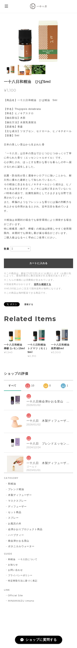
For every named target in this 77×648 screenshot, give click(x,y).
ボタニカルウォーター (21, 546)
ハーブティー (16, 535)
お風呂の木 (14, 523)
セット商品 (14, 512)
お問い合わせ (15, 570)
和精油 (12, 483)
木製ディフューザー (20, 494)
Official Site (15, 595)
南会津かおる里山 (18, 540)
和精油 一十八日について (23, 559)
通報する (28, 304)
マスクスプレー (17, 500)
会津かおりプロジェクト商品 (25, 529)
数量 (6, 248)
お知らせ (13, 564)
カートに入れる (38, 263)
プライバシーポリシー (20, 575)
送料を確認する (42, 284)
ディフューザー (17, 506)
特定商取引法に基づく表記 (23, 580)
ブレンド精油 (16, 489)
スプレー (13, 517)
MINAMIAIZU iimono (21, 600)
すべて (12, 385)
